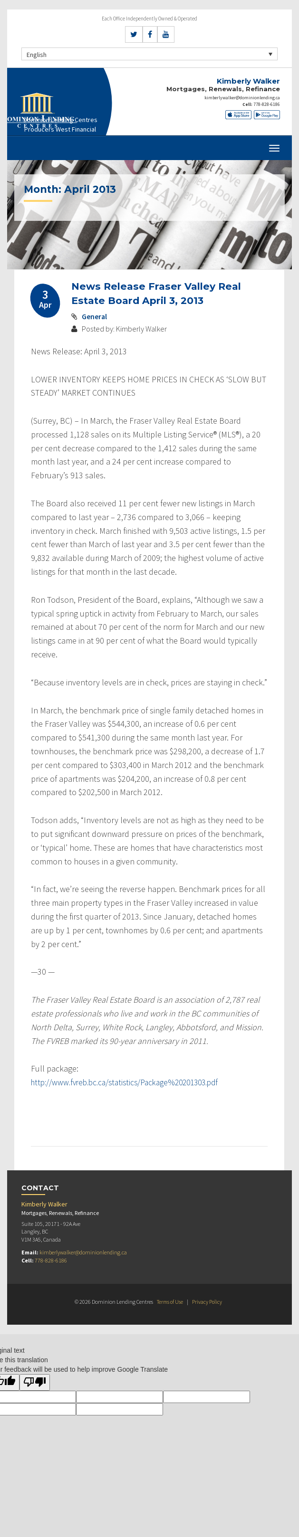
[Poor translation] (34, 1382)
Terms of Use (169, 1301)
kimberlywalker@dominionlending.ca (243, 97)
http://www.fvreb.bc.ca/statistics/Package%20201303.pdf (131, 1082)
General (94, 316)
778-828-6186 (269, 103)
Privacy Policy (208, 1301)
